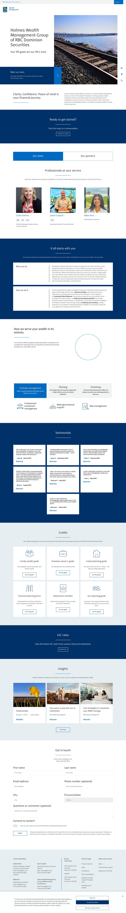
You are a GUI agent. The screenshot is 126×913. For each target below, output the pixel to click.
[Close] (123, 897)
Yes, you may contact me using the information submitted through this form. (43, 826)
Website (66, 873)
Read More (19, 719)
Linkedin (15, 875)
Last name (70, 768)
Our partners (88, 156)
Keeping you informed (105, 871)
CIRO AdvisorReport (88, 874)
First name (19, 768)
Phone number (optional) (78, 781)
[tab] (30, 390)
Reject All (92, 898)
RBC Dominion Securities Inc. (12, 2)
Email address (21, 781)
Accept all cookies (92, 903)
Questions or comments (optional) (32, 806)
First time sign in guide (106, 867)
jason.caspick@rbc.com (44, 870)
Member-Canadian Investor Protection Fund (87, 880)
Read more (19, 461)
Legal (83, 867)
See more (63, 729)
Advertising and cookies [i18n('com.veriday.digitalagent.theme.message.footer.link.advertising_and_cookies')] (86, 886)
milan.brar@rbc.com (19, 884)
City (15, 795)
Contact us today (63, 134)
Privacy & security (87, 864)
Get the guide (29, 575)
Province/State (72, 795)
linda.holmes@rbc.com (20, 870)
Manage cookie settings (92, 909)
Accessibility (85, 871)
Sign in (101, 864)
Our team (38, 156)
